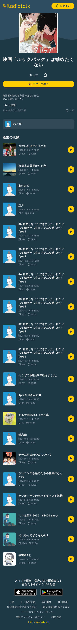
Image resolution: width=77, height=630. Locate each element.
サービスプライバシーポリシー (38, 612)
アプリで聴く (38, 84)
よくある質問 (28, 602)
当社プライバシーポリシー (30, 617)
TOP (11, 602)
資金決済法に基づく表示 (56, 607)
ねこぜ (34, 74)
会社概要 (46, 602)
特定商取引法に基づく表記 (22, 607)
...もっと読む (9, 105)
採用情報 (63, 602)
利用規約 (56, 617)
